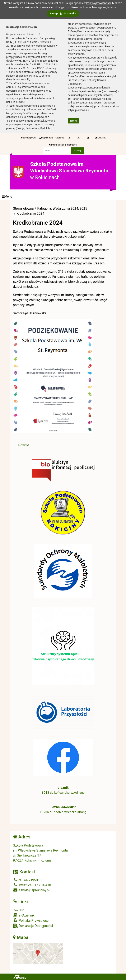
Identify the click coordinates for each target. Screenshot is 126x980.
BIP (18, 910)
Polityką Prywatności (98, 3)
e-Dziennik (23, 915)
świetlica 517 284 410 (32, 885)
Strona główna (29, 138)
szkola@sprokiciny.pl (31, 890)
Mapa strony (46, 138)
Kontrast (100, 138)
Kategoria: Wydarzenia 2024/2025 (62, 208)
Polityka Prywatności (31, 920)
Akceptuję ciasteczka (63, 13)
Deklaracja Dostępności (33, 926)
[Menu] (63, 197)
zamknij (74, 121)
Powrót (23, 445)
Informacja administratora (63, 145)
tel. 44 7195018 (27, 880)
